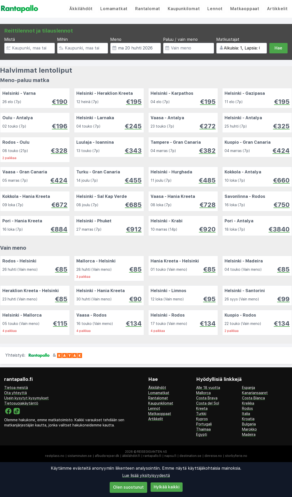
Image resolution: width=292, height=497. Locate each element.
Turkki (201, 414)
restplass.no (54, 456)
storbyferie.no (236, 456)
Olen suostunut (128, 487)
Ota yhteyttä (15, 393)
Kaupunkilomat (184, 8)
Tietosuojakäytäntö (21, 403)
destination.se (190, 456)
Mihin (62, 39)
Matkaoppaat (244, 8)
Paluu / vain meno (180, 39)
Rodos (247, 408)
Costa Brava (207, 398)
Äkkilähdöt (81, 8)
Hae (278, 48)
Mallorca (203, 393)
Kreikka (248, 403)
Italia (246, 414)
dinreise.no (213, 456)
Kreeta (202, 408)
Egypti (201, 434)
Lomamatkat (114, 8)
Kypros (202, 419)
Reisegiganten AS (152, 452)
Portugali (204, 424)
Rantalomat (147, 8)
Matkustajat (227, 39)
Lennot (215, 8)
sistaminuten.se (79, 456)
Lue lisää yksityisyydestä (146, 475)
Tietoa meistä (16, 388)
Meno (115, 39)
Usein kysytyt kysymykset (26, 398)
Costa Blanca (253, 398)
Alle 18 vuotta (208, 388)
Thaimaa (203, 429)
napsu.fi (170, 456)
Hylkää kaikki (166, 487)
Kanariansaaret (255, 393)
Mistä (9, 39)
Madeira (249, 434)
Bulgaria (249, 424)
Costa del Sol (207, 403)
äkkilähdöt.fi (131, 456)
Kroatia (248, 419)
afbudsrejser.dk (107, 456)
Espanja (248, 388)
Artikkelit (277, 8)
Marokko (249, 429)
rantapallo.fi (152, 456)
